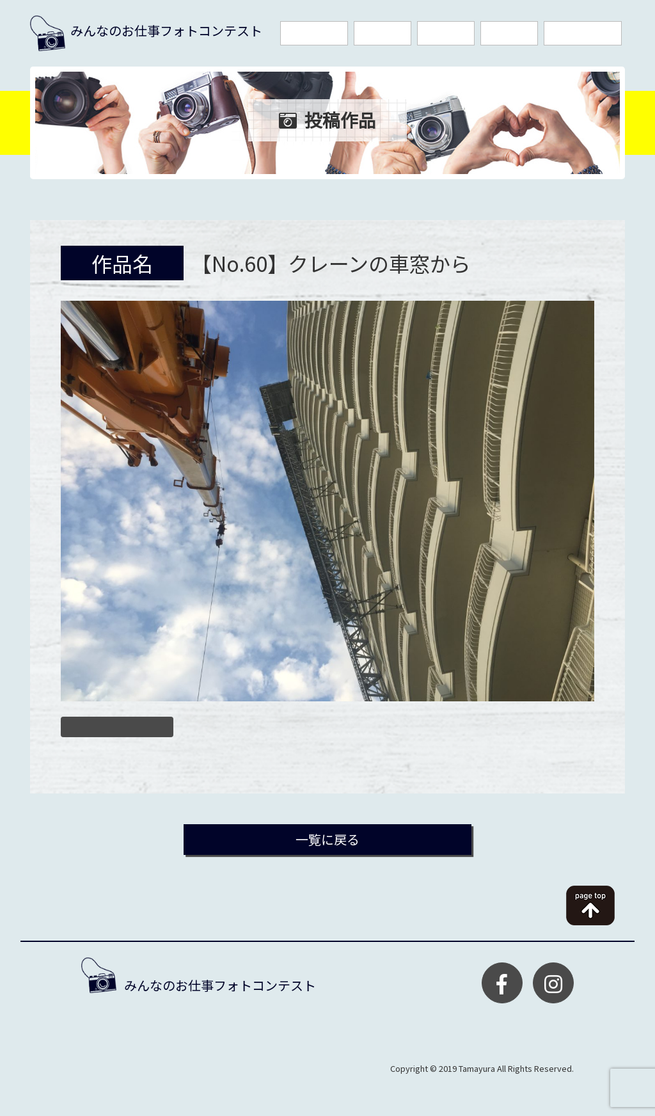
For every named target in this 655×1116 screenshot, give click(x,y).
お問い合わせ (582, 33)
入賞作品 (445, 33)
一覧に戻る (327, 839)
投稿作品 (509, 33)
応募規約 (382, 33)
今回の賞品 (314, 33)
